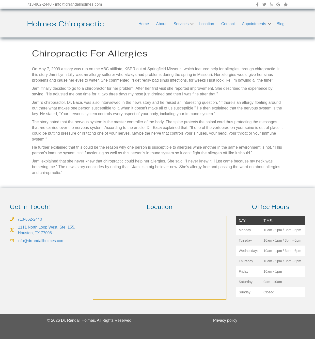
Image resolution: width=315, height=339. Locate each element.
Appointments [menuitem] (254, 24)
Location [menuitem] (206, 24)
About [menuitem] (161, 24)
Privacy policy (225, 320)
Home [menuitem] (144, 24)
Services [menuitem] (181, 24)
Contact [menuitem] (228, 24)
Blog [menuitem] (280, 24)
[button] (192, 24)
